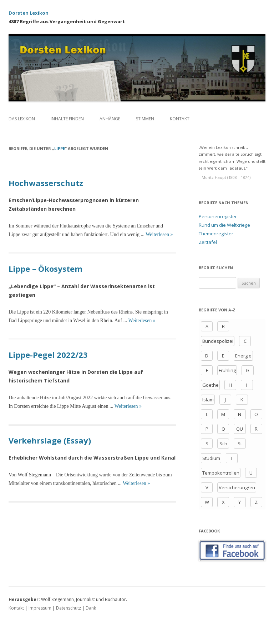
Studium (211, 458)
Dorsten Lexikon (29, 13)
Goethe (210, 385)
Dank (91, 608)
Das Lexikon (22, 119)
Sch (223, 443)
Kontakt (179, 119)
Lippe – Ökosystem (45, 268)
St (240, 443)
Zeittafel (208, 242)
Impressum (40, 608)
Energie (243, 355)
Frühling (227, 370)
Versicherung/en (237, 487)
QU (239, 429)
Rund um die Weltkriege (224, 225)
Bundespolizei (217, 341)
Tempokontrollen (220, 473)
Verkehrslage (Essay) (50, 440)
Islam (208, 399)
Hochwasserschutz (46, 182)
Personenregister (218, 216)
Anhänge (110, 119)
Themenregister (216, 233)
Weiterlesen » (159, 234)
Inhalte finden (67, 119)
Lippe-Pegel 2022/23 (48, 354)
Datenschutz (68, 608)
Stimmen (145, 119)
